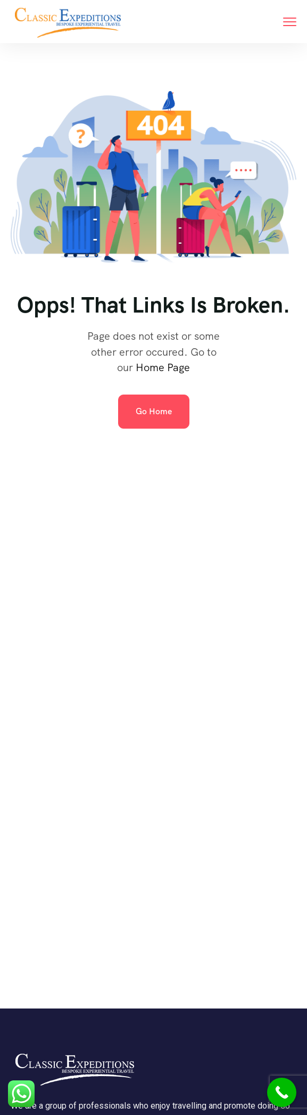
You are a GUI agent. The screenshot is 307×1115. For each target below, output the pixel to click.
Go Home (154, 411)
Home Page (163, 367)
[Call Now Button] (281, 1092)
